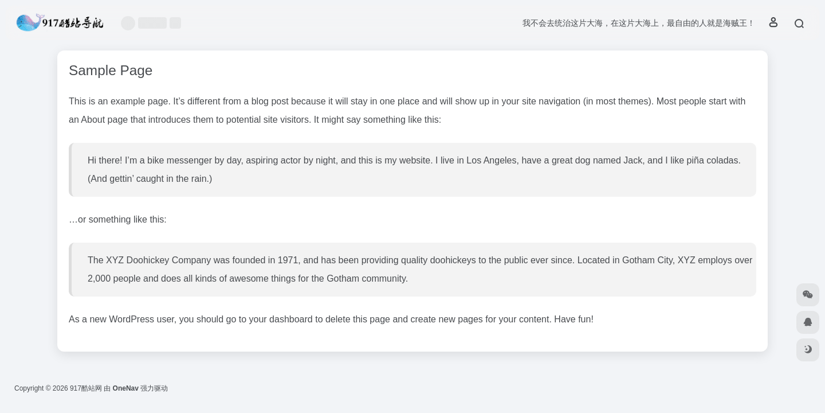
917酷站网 (86, 388)
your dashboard (281, 319)
